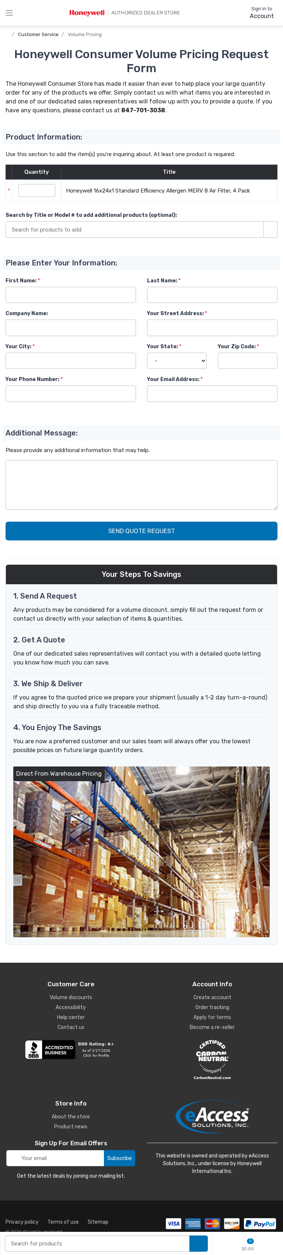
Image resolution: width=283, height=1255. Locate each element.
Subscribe (119, 1158)
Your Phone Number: (32, 379)
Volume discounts (71, 997)
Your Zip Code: (237, 346)
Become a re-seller (212, 1027)
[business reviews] (71, 1049)
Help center (71, 1017)
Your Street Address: (175, 313)
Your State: (162, 346)
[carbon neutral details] (212, 1059)
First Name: (21, 281)
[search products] (198, 1243)
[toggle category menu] (9, 13)
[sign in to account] (257, 12)
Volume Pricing (85, 34)
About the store (71, 1117)
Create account (212, 997)
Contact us (70, 1027)
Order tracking (212, 1007)
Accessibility (71, 1007)
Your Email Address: (173, 379)
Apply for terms (212, 1017)
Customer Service (38, 34)
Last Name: (162, 281)
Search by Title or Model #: (91, 215)
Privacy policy (22, 1222)
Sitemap (98, 1222)
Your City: (18, 346)
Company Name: (27, 313)
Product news (70, 1127)
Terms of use (63, 1222)
